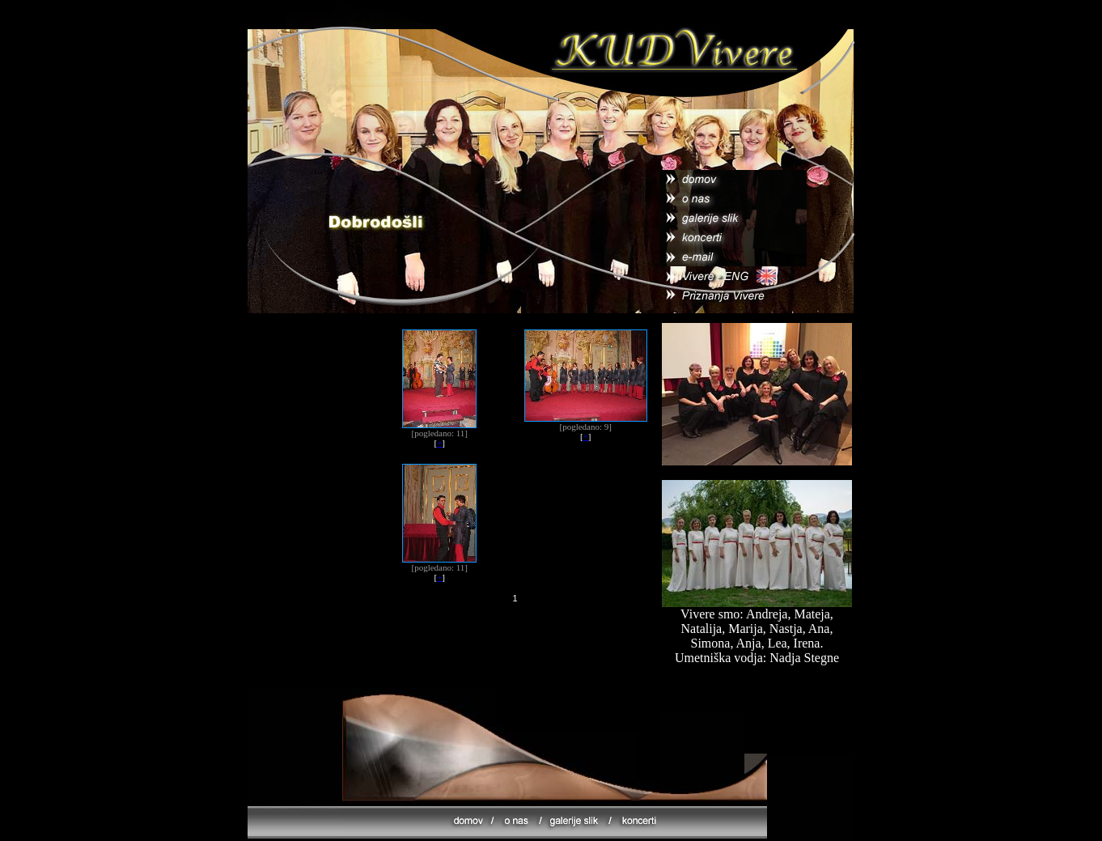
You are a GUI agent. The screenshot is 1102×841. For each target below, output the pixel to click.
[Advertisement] (513, 653)
